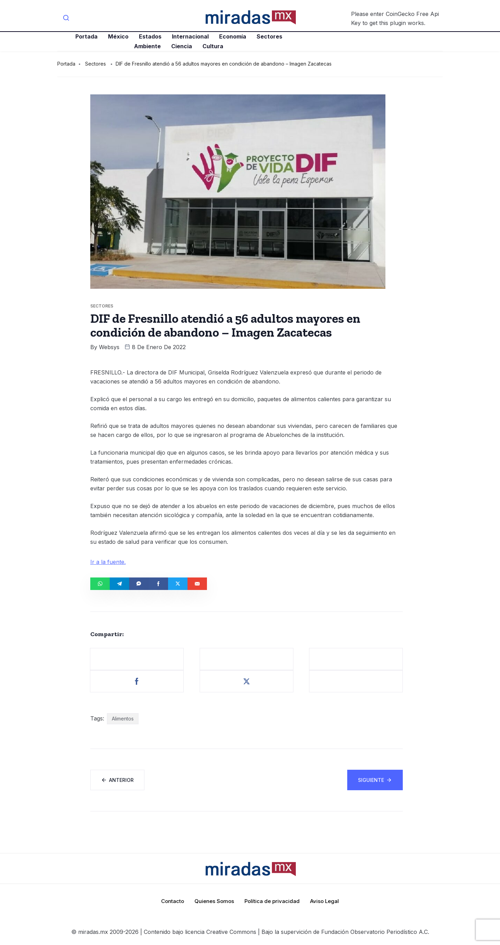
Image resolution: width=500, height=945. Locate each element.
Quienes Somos (214, 901)
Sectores (269, 36)
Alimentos (123, 719)
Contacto (172, 901)
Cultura (212, 46)
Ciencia (181, 46)
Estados (150, 36)
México (118, 36)
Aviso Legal (324, 901)
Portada (86, 36)
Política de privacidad (272, 901)
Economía (232, 36)
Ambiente (147, 46)
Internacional (190, 36)
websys (109, 347)
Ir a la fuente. (108, 561)
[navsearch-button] (66, 18)
